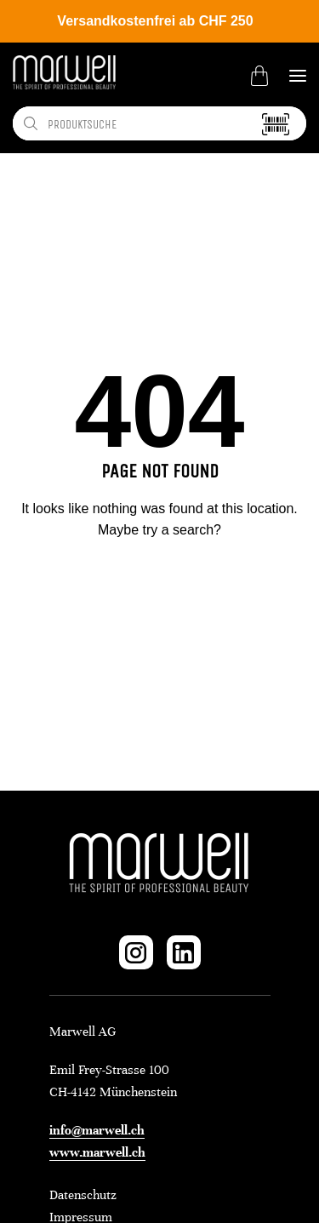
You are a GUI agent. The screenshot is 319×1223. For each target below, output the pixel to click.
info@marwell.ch (97, 1130)
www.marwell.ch (97, 1152)
